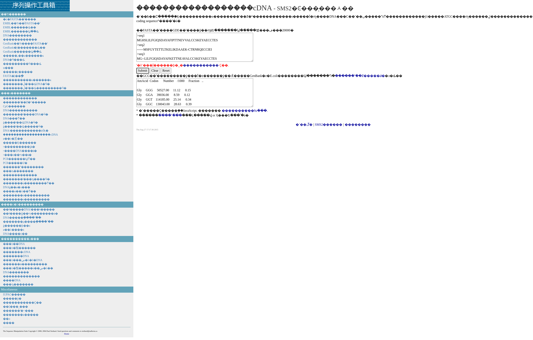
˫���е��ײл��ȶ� (17, 154)
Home (66, 334)
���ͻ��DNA (14, 243)
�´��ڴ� (304, 124)
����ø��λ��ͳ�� (19, 191)
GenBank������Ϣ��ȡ (22, 51)
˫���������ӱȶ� (19, 146)
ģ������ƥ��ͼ (16, 225)
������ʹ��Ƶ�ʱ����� (24, 102)
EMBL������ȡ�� (19, 27)
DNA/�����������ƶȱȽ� (25, 130)
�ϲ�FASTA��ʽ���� (19, 19)
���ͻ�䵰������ (19, 248)
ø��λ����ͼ (13, 229)
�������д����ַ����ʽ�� (28, 221)
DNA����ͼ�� (15, 233)
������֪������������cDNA (30, 134)
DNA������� (16, 272)
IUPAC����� (14, 294)
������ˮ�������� (23, 167)
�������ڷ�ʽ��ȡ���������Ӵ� (34, 88)
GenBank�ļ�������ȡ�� (24, 47)
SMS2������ (328, 124)
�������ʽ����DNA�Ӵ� (25, 114)
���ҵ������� (18, 284)
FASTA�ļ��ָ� (13, 76)
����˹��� (170, 115)
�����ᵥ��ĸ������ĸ (23, 55)
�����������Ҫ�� (22, 302)
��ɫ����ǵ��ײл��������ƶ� (30, 213)
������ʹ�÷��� (18, 310)
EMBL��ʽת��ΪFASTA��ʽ (21, 23)
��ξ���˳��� (15, 306)
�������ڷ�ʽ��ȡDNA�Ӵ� (26, 84)
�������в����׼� (21, 314)
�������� (358, 124)
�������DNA (16, 256)
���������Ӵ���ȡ (22, 63)
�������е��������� (26, 195)
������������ (20, 39)
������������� (21, 276)
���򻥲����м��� (8, 67)
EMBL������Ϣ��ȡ (21, 31)
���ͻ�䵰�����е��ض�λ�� (28, 268)
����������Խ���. (245, 110)
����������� (201, 65)
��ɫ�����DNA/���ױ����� (29, 209)
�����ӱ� (12, 298)
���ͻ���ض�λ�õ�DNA (22, 260)
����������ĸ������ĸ (27, 80)
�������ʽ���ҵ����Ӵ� (26, 179)
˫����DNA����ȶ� (20, 150)
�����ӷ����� (18, 71)
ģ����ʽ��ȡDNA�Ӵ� (20, 122)
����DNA (11, 280)
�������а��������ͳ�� (28, 183)
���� (8, 322)
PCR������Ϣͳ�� (19, 158)
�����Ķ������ (19, 142)
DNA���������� (20, 110)
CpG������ (14, 106)
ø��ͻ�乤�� (13, 138)
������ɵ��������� (25, 264)
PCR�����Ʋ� (15, 163)
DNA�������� (17, 35)
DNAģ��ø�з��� (16, 187)
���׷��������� (20, 175)
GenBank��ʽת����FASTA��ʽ (25, 43)
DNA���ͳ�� (14, 118)
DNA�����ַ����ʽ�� (22, 217)
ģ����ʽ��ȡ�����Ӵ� (23, 126)
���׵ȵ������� (18, 171)
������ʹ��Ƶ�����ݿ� (360, 76)
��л (6, 318)
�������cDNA (16, 252)
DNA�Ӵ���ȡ (14, 59)
